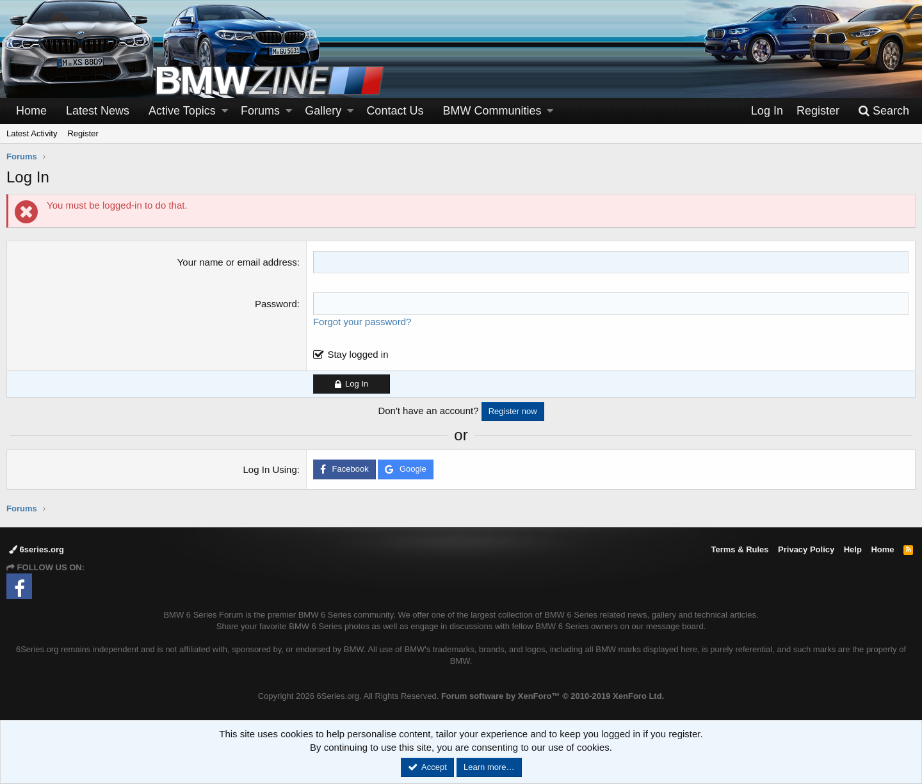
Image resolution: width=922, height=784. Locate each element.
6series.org (36, 549)
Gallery (323, 110)
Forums (260, 110)
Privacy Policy (806, 549)
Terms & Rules (739, 549)
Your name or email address (237, 262)
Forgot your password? (362, 321)
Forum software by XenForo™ (552, 696)
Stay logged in (357, 354)
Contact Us (394, 110)
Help (853, 549)
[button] (224, 111)
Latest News (97, 110)
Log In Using (270, 469)
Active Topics (182, 110)
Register (82, 133)
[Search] (884, 111)
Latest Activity (31, 133)
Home (31, 110)
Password (276, 303)
